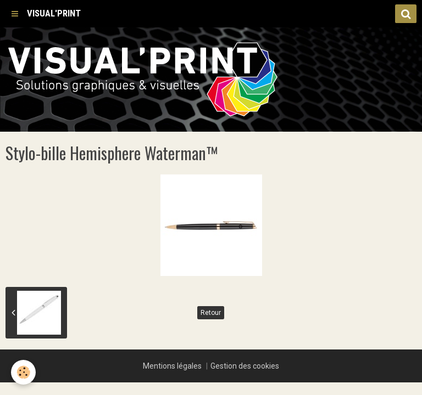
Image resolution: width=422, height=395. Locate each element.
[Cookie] (23, 372)
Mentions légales (172, 366)
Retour (211, 313)
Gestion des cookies (244, 366)
